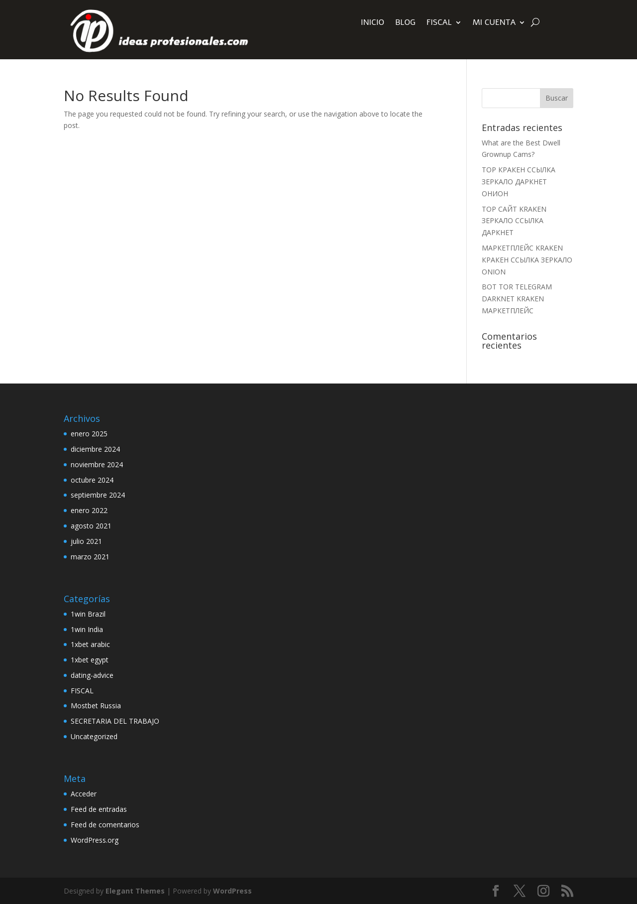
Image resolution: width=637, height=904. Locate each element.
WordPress (232, 891)
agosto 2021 (91, 525)
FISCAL (439, 23)
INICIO (372, 23)
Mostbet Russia (96, 705)
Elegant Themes (135, 891)
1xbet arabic (90, 644)
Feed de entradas (99, 809)
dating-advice (92, 675)
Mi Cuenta (494, 23)
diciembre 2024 (95, 449)
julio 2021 (86, 541)
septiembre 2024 (98, 495)
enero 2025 (89, 433)
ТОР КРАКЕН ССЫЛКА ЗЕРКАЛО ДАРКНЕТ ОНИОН (518, 181)
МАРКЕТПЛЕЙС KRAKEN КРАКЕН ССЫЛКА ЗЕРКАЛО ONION (527, 259)
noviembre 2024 (97, 464)
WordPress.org (94, 840)
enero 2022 (89, 510)
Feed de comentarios (105, 824)
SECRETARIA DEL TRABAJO (115, 721)
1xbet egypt (89, 659)
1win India (87, 629)
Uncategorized (94, 736)
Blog (405, 23)
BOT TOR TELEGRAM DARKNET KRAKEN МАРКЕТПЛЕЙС (517, 298)
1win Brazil (88, 614)
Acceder (84, 793)
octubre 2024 (92, 480)
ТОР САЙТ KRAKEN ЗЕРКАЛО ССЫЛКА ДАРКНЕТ (514, 221)
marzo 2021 (90, 556)
